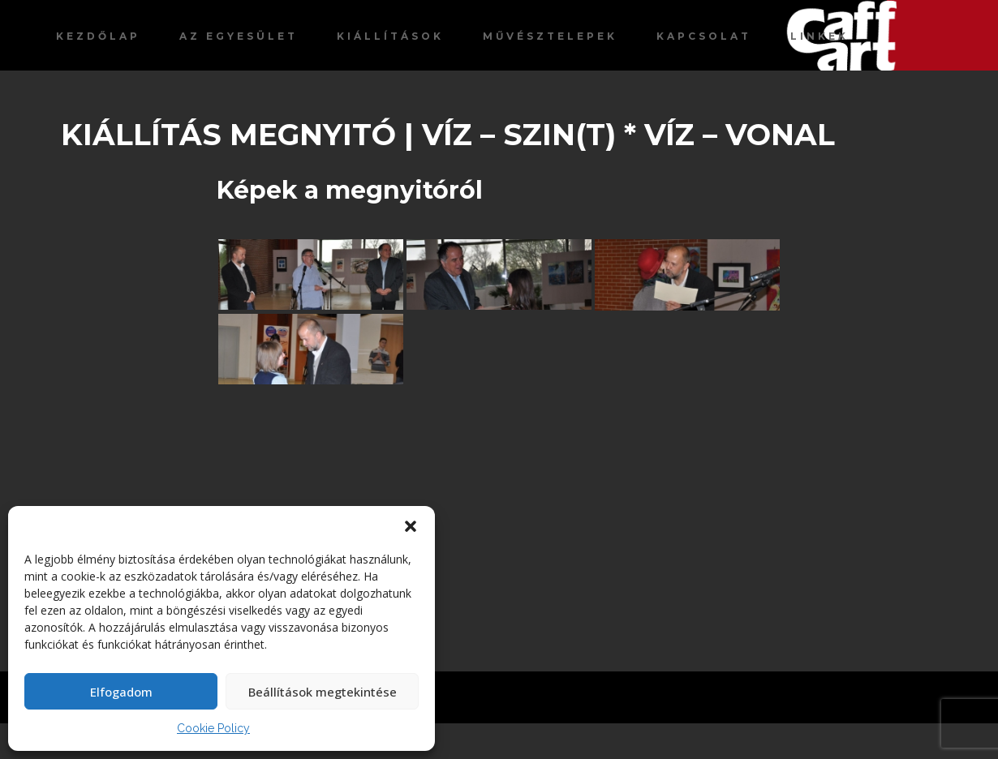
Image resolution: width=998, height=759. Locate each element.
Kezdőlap (98, 36)
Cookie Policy (213, 728)
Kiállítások (390, 36)
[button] (410, 526)
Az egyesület (238, 36)
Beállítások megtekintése (322, 692)
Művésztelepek (550, 36)
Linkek (819, 36)
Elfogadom (121, 692)
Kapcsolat (703, 36)
